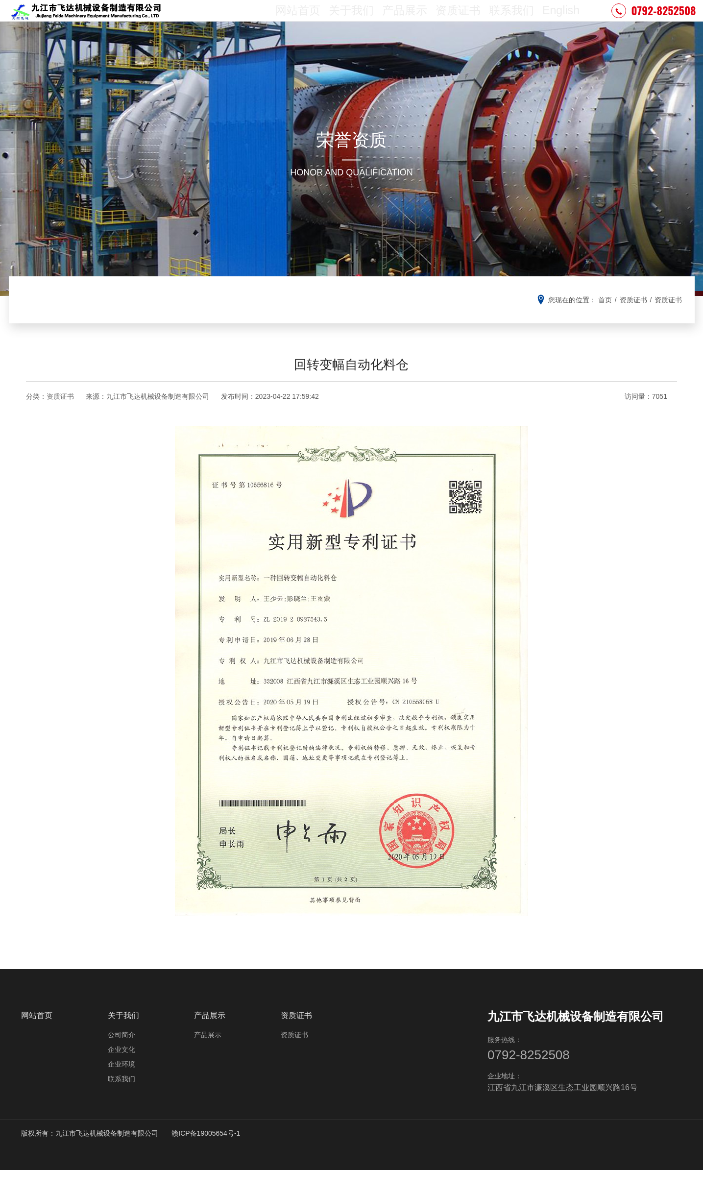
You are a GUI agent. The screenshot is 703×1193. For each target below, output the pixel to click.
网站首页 (298, 22)
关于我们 (350, 22)
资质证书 (455, 22)
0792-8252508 (653, 21)
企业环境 (121, 1086)
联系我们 (508, 22)
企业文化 (121, 1071)
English (559, 22)
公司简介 (121, 1056)
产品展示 (403, 22)
